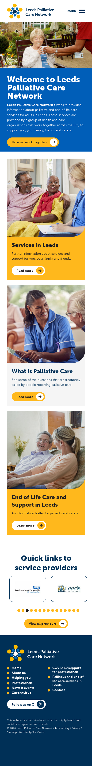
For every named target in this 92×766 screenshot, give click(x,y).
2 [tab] (23, 610)
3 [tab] (27, 610)
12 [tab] (65, 610)
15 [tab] (78, 610)
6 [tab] (39, 610)
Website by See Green (32, 732)
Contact (58, 690)
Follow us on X (23, 704)
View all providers (42, 623)
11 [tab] (61, 610)
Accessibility (62, 728)
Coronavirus (21, 693)
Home (16, 668)
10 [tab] (56, 610)
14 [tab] (73, 610)
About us (19, 673)
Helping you (21, 678)
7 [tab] (44, 610)
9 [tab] (52, 610)
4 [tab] (31, 610)
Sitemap (12, 732)
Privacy (76, 728)
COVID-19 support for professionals (66, 670)
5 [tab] (35, 610)
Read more (24, 271)
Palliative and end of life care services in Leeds (68, 681)
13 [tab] (69, 610)
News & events (23, 688)
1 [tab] (18, 610)
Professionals (22, 683)
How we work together (29, 142)
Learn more (25, 525)
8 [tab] (48, 610)
